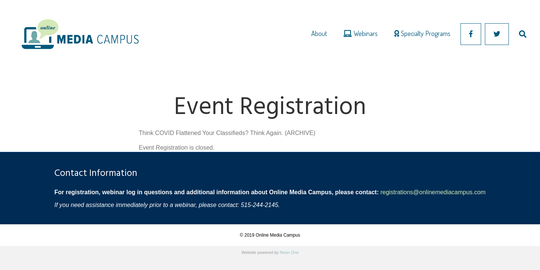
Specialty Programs (422, 33)
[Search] (518, 34)
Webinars (361, 33)
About (319, 33)
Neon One (289, 252)
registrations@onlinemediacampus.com (432, 192)
